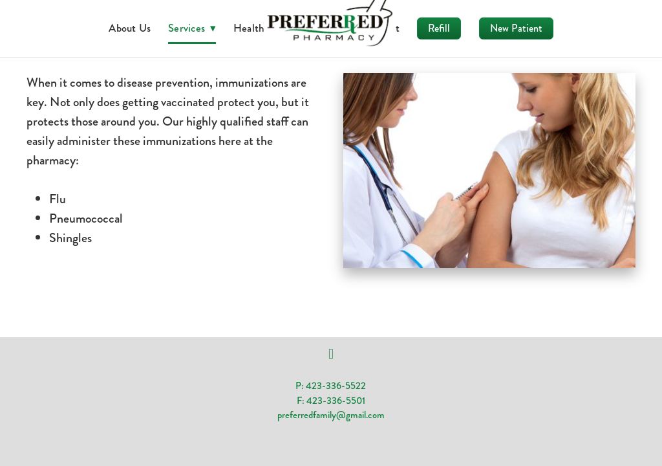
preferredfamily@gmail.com (331, 415)
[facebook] (331, 354)
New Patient (516, 28)
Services (192, 28)
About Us (130, 28)
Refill (439, 28)
